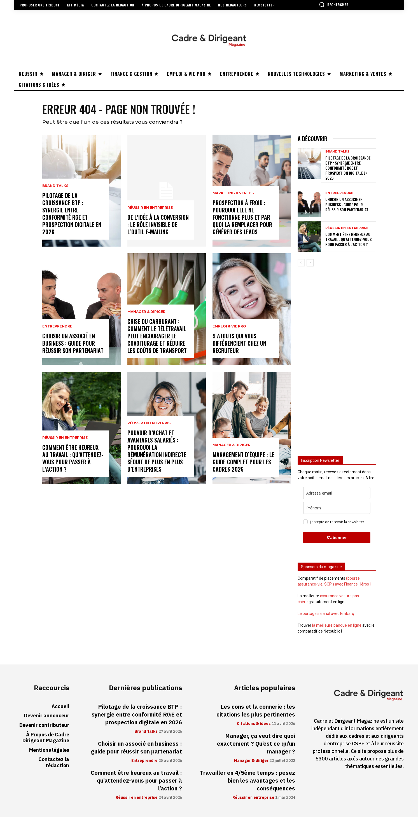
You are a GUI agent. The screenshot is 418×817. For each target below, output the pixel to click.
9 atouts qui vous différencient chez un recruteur (239, 343)
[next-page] (310, 262)
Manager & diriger (146, 311)
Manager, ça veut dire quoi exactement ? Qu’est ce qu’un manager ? (256, 744)
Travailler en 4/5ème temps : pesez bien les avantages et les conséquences (247, 781)
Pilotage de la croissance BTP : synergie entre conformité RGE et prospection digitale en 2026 (71, 213)
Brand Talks (55, 186)
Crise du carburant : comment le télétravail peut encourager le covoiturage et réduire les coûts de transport (157, 336)
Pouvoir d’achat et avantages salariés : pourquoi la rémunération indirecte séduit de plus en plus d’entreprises (156, 451)
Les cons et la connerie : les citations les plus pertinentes (255, 711)
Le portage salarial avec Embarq (326, 613)
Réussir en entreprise (65, 437)
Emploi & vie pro (229, 326)
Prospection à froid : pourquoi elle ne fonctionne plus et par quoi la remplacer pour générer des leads (242, 217)
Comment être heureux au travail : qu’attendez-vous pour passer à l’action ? (73, 458)
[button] (334, 4)
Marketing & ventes (233, 193)
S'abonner (337, 537)
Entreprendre (57, 326)
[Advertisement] (337, 359)
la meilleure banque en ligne (336, 625)
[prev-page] (301, 262)
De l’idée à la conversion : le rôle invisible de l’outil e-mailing (158, 224)
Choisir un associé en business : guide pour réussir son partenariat (72, 343)
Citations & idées (254, 723)
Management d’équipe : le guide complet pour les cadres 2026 (243, 461)
